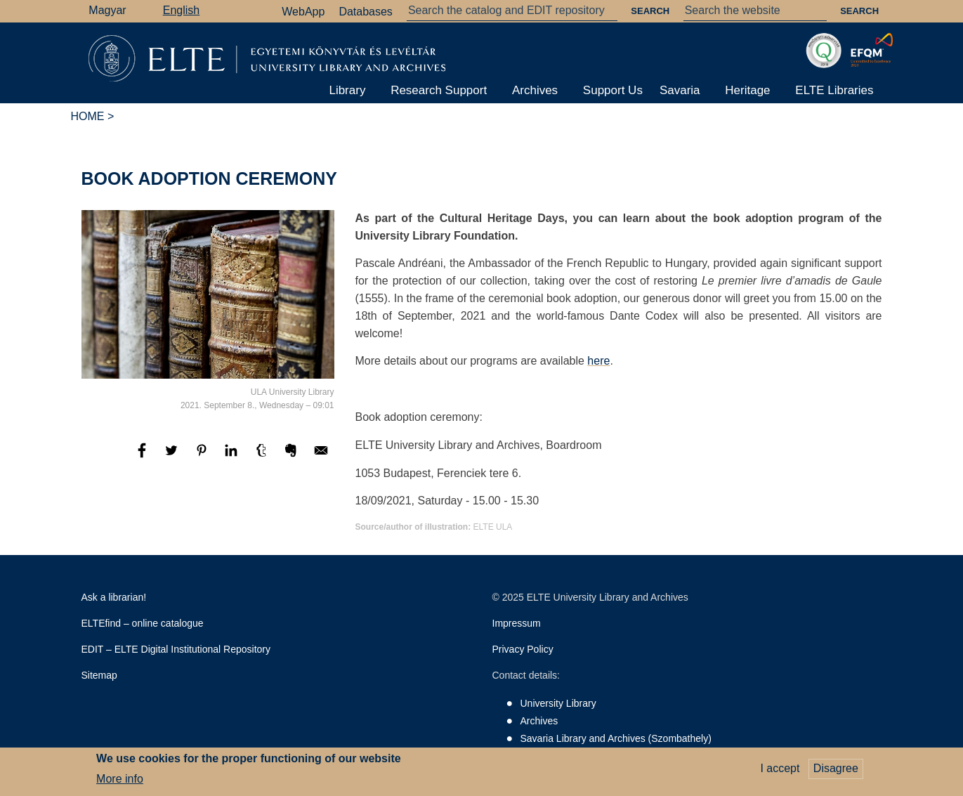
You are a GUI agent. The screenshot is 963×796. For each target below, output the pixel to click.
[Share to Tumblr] (263, 457)
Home (88, 116)
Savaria (680, 90)
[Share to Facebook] (143, 457)
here (598, 361)
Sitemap (99, 675)
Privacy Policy (522, 649)
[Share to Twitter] (173, 457)
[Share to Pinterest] (203, 457)
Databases (366, 12)
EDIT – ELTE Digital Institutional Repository (176, 649)
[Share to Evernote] (292, 457)
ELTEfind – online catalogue (142, 623)
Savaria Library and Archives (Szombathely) (616, 738)
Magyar (107, 10)
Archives (535, 90)
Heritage (747, 90)
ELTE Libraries (834, 90)
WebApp (303, 12)
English (181, 10)
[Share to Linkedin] (232, 457)
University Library (558, 703)
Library (347, 90)
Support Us (613, 90)
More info (119, 782)
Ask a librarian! (114, 597)
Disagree (835, 772)
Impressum (516, 623)
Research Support (439, 90)
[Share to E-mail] (321, 457)
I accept (779, 772)
